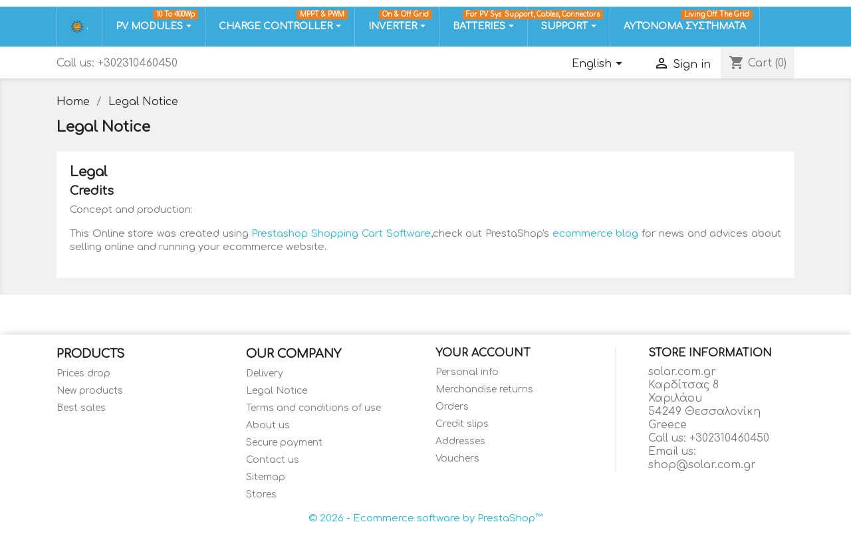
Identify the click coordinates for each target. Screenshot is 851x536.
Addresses (460, 441)
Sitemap (265, 477)
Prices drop (83, 373)
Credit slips (462, 424)
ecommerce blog (595, 233)
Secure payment (284, 443)
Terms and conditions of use (313, 408)
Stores (261, 494)
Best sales (81, 408)
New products (90, 391)
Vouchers (457, 459)
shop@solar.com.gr (702, 465)
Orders (452, 407)
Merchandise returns (484, 389)
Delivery (264, 373)
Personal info (467, 372)
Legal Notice (276, 391)
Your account (483, 353)
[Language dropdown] (599, 64)
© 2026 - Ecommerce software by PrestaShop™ (425, 518)
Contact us (272, 460)
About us (268, 425)
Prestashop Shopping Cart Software (340, 233)
